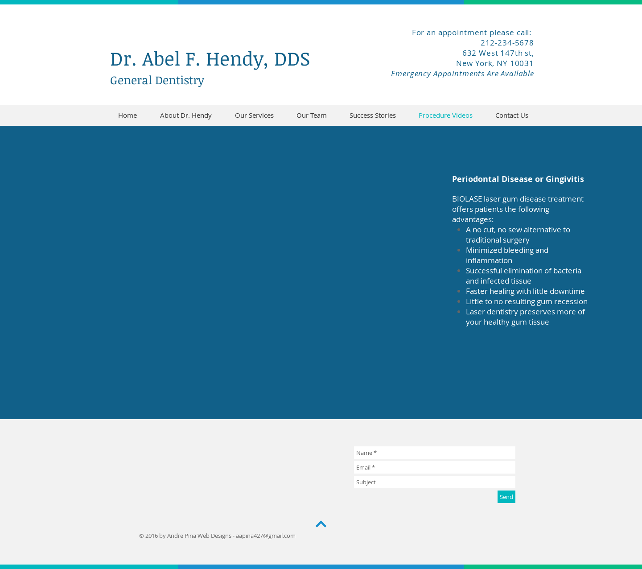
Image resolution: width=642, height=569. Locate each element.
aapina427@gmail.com (266, 536)
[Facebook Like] (473, 90)
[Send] (506, 497)
